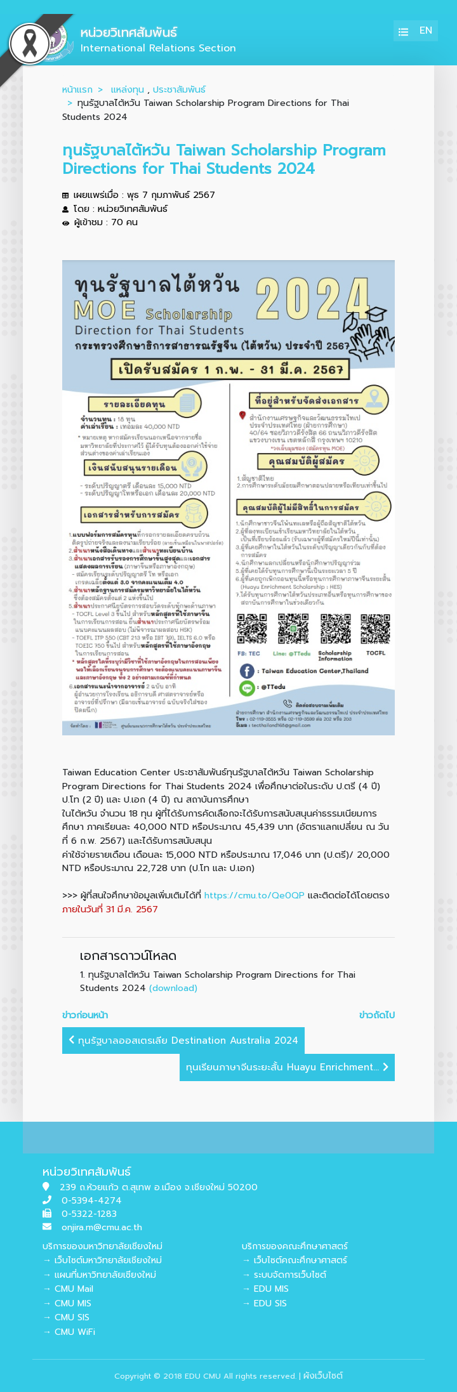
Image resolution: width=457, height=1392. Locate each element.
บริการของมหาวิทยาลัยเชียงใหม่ (102, 1246)
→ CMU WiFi (69, 1332)
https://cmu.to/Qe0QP (254, 895)
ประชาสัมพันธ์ (179, 89)
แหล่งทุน (127, 89)
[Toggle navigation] (404, 30)
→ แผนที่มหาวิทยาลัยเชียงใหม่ (99, 1275)
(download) (173, 988)
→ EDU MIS (265, 1289)
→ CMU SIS (66, 1317)
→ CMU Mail (68, 1289)
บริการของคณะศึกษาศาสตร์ (295, 1246)
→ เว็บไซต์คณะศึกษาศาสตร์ (294, 1260)
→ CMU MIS (67, 1303)
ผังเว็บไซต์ (323, 1375)
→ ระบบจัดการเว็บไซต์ (284, 1275)
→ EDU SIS (264, 1303)
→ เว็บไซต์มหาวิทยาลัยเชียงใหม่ (102, 1260)
